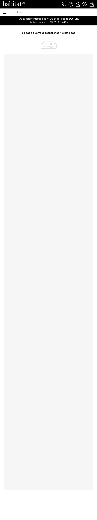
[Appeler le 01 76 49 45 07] (64, 4)
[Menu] (4, 12)
